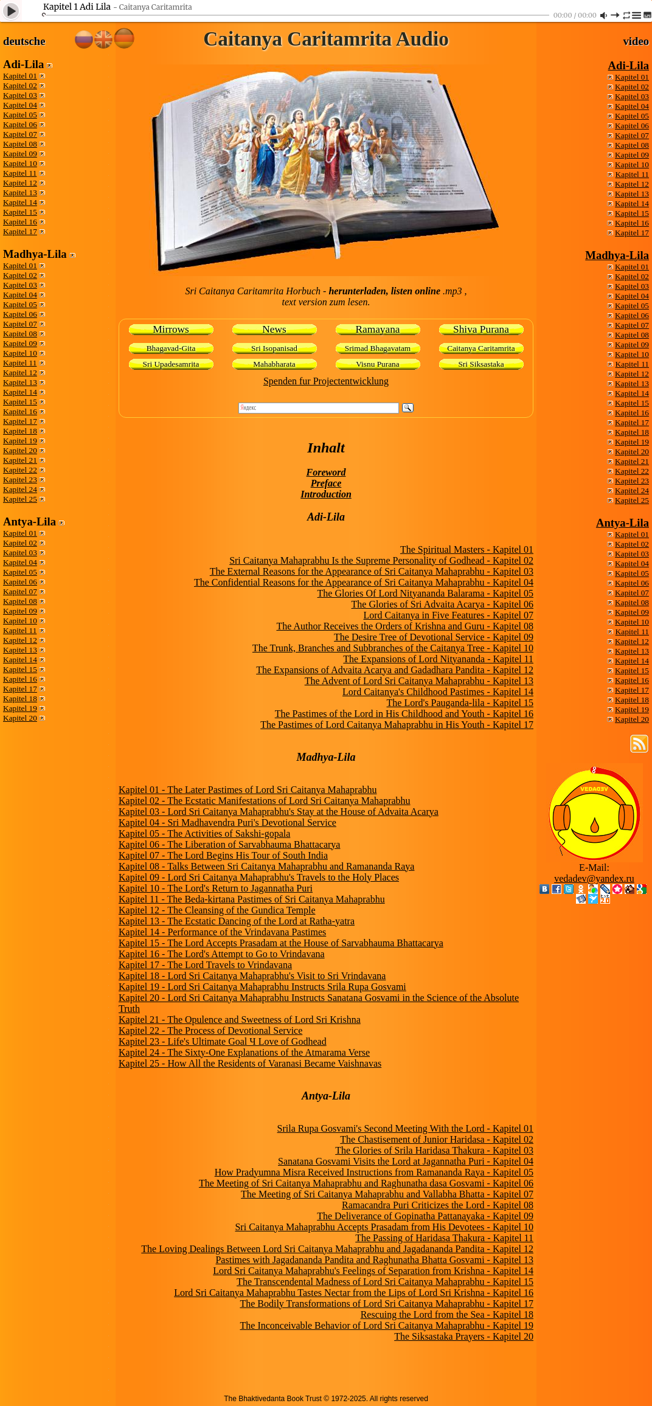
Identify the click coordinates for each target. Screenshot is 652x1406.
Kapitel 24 (20, 489)
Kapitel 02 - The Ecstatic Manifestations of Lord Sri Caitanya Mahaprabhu (265, 800)
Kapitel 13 (20, 192)
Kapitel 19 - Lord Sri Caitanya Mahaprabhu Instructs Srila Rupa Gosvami (262, 987)
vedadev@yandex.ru (594, 878)
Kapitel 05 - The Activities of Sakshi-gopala (204, 833)
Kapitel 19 (20, 440)
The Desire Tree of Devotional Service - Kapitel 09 (433, 637)
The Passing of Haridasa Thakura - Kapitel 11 (444, 1238)
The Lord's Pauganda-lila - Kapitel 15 (460, 703)
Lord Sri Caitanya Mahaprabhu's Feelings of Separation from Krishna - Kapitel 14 (373, 1271)
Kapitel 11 (19, 173)
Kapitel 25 (20, 499)
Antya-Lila (622, 522)
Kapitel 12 (20, 182)
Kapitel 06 (20, 124)
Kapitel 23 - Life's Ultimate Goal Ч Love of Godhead (223, 1041)
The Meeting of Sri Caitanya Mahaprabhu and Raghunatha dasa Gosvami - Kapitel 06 (366, 1183)
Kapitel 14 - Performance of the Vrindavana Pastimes (222, 932)
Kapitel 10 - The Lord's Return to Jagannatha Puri (216, 888)
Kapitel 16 (20, 221)
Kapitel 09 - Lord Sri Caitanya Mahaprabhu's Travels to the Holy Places (259, 877)
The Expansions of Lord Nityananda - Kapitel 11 (438, 659)
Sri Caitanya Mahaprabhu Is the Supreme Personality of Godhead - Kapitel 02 (381, 560)
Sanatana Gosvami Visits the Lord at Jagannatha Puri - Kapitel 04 (405, 1161)
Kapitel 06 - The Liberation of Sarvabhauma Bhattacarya (229, 844)
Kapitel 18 (20, 430)
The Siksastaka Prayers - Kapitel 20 (463, 1336)
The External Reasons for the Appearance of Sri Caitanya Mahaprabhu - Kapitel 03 (371, 571)
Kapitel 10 (20, 163)
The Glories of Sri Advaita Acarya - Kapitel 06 (442, 604)
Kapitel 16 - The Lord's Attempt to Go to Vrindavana (222, 954)
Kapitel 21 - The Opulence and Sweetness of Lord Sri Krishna (240, 1019)
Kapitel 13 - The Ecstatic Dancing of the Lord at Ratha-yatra (237, 921)
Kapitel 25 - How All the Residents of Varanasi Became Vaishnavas (250, 1063)
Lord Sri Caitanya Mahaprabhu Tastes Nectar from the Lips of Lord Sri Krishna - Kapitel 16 (353, 1292)
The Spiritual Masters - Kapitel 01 (466, 549)
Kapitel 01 (20, 75)
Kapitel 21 (20, 460)
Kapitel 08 (20, 143)
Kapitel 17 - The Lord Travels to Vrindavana (205, 965)
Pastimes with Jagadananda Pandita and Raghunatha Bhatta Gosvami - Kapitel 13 (374, 1260)
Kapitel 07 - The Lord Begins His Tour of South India (223, 855)
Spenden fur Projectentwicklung (326, 381)
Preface (326, 483)
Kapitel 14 (20, 202)
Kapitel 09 (20, 153)
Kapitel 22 (20, 469)
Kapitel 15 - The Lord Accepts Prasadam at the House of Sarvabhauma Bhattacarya (281, 943)
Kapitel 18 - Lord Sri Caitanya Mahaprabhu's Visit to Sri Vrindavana (252, 976)
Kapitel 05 (20, 114)
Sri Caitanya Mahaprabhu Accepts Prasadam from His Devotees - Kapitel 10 (384, 1227)
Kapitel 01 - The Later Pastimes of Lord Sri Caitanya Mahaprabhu (247, 789)
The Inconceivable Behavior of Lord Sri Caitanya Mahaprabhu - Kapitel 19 (387, 1325)
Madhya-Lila (617, 255)
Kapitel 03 (20, 95)
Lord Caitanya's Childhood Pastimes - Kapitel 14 (437, 692)
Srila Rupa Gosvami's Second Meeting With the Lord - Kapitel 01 (405, 1128)
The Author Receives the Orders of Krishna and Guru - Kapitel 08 (404, 626)
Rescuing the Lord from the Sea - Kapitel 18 (447, 1314)
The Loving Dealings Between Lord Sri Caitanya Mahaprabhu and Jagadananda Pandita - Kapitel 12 (337, 1249)
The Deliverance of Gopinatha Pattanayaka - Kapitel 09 (425, 1216)
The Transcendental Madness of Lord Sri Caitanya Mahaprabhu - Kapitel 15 (385, 1281)
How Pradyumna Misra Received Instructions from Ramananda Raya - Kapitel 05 (374, 1172)
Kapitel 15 (20, 211)
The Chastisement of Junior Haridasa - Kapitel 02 (436, 1139)
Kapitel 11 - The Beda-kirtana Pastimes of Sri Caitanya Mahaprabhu (252, 899)
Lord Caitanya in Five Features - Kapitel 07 (448, 615)
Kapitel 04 (20, 104)
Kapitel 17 (20, 231)
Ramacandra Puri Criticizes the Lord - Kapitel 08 (437, 1205)
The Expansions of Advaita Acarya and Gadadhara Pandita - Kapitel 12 (394, 670)
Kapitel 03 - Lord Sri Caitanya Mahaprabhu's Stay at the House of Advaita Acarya (279, 811)
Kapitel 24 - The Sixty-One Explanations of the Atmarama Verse (244, 1052)
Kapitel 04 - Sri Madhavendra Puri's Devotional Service (227, 822)
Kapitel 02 (20, 85)
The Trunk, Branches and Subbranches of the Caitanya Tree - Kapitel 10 (392, 648)
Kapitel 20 (20, 450)
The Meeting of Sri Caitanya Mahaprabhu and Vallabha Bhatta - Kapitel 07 (387, 1194)
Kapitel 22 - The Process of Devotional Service (210, 1030)
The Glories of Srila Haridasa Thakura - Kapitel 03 (434, 1150)
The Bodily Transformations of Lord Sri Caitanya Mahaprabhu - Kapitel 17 (386, 1303)
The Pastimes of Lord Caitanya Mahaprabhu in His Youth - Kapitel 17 (396, 724)
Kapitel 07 (20, 134)
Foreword (326, 472)
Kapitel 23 (20, 479)
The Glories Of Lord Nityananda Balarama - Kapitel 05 (425, 593)
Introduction (326, 494)
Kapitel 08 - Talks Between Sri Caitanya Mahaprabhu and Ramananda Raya (266, 866)
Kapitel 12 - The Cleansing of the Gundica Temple (217, 910)
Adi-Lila (628, 65)
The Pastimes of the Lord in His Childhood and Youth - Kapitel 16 (404, 713)
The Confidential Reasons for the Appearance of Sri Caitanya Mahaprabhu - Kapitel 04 (363, 582)
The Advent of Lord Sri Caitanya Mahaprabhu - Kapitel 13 (419, 681)
